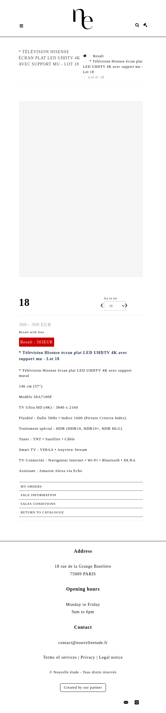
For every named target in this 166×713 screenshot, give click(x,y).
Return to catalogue (42, 512)
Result (98, 56)
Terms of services (60, 657)
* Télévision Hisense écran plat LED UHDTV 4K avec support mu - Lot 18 (113, 66)
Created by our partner (83, 687)
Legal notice (111, 657)
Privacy (88, 657)
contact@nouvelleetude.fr (83, 642)
